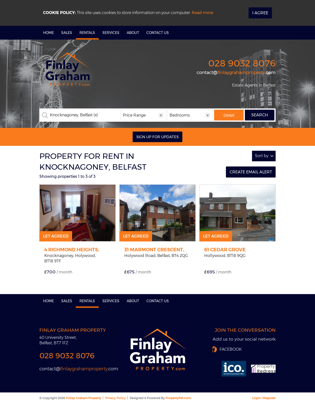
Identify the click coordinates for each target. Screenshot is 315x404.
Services (110, 32)
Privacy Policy (115, 398)
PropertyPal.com (178, 398)
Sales (66, 32)
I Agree (260, 13)
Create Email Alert (251, 172)
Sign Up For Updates (157, 137)
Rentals (87, 32)
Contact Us (157, 32)
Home (48, 32)
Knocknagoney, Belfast (74, 115)
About (133, 32)
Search (259, 115)
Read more (202, 12)
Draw (229, 115)
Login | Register (264, 398)
